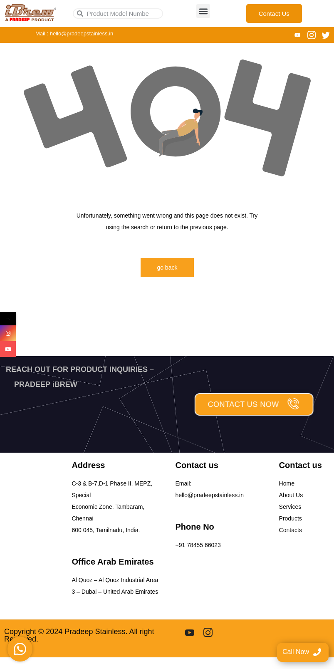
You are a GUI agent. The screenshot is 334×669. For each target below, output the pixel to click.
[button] (203, 11)
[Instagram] (311, 35)
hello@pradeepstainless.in (210, 495)
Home (286, 483)
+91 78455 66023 (198, 545)
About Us (291, 495)
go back (167, 267)
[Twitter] (325, 35)
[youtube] (189, 632)
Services (290, 506)
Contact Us (274, 13)
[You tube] (297, 35)
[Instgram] (208, 632)
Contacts (290, 530)
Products (290, 518)
